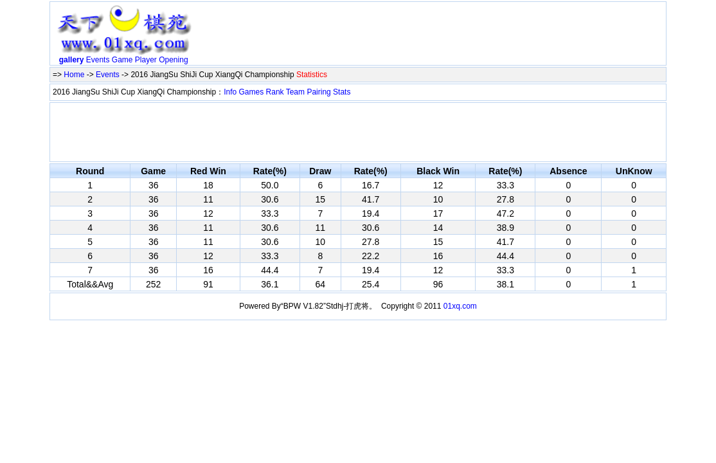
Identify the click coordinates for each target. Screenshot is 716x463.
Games (251, 91)
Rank (275, 91)
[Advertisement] (431, 36)
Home (74, 74)
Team (295, 91)
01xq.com (460, 306)
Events (98, 59)
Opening (173, 59)
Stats (341, 91)
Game (122, 59)
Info (230, 91)
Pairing (318, 91)
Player (146, 59)
